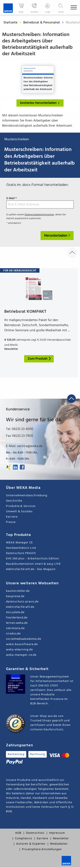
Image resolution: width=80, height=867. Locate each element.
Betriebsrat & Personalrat (42, 22)
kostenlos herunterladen (40, 103)
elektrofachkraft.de (20, 607)
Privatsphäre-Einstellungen (42, 849)
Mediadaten (58, 843)
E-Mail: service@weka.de (24, 446)
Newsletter (61, 838)
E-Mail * (40, 202)
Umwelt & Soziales (19, 511)
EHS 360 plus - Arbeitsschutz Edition (32, 558)
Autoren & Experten (30, 843)
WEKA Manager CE (19, 542)
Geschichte (14, 501)
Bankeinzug (16, 754)
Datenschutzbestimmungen (39, 215)
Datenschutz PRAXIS (21, 553)
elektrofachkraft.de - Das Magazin (31, 569)
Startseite (10, 22)
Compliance (23, 838)
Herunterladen (56, 235)
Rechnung (37, 754)
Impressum (57, 833)
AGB (18, 833)
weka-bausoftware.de (22, 644)
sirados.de (13, 633)
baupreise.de (15, 596)
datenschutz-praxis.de (22, 601)
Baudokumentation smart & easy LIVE (33, 564)
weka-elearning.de (19, 649)
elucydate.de (15, 612)
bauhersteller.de (18, 591)
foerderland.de (17, 617)
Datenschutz (35, 833)
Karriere (11, 517)
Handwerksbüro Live (21, 548)
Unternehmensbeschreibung (26, 495)
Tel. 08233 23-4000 (19, 429)
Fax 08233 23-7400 (19, 436)
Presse (11, 522)
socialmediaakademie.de (23, 639)
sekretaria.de (15, 628)
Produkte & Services (21, 506)
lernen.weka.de (17, 623)
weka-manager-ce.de (21, 655)
